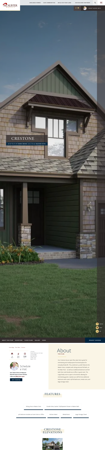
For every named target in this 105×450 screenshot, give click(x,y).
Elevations (18, 340)
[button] (93, 8)
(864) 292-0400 (19, 376)
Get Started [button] (16, 379)
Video (44, 340)
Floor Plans (29, 340)
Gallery (37, 340)
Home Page (11, 347)
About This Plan (7, 340)
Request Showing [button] (95, 340)
